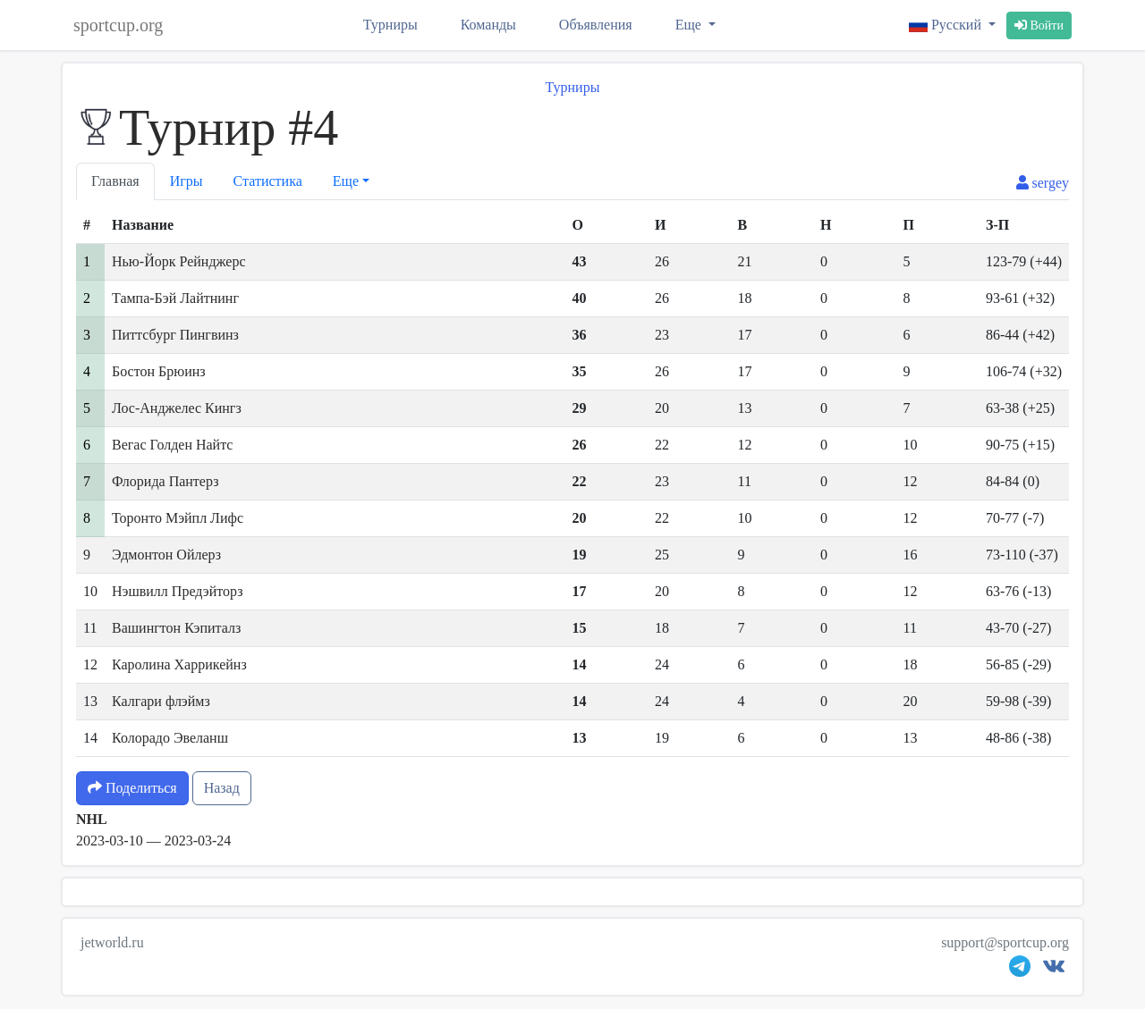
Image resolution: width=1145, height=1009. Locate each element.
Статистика (267, 181)
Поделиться (132, 787)
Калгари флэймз (161, 701)
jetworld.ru (112, 942)
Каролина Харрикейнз (179, 664)
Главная (115, 181)
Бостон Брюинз (159, 371)
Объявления (595, 24)
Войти (1039, 25)
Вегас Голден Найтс (172, 444)
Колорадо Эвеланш (170, 737)
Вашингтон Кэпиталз (176, 627)
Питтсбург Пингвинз (175, 334)
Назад (222, 787)
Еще (690, 24)
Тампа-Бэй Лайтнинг (175, 298)
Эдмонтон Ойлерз (166, 554)
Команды (488, 24)
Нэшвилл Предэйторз (177, 591)
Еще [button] (346, 181)
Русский (947, 24)
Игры (186, 181)
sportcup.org (118, 25)
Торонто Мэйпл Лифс (177, 518)
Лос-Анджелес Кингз (177, 408)
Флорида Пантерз (165, 481)
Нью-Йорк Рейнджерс (179, 261)
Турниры (390, 24)
